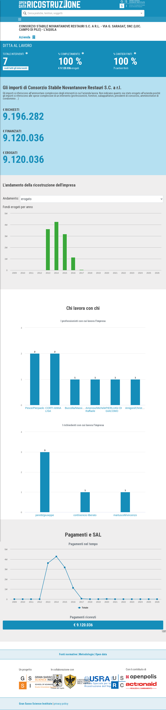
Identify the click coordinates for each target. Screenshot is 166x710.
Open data (101, 654)
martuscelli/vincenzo (125, 515)
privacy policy (61, 703)
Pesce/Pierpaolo (34, 408)
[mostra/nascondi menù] (19, 19)
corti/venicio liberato (84, 515)
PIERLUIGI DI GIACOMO (114, 409)
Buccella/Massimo (75, 408)
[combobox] (80, 13)
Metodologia (86, 654)
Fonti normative (68, 654)
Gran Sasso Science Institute (35, 703)
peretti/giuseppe (45, 515)
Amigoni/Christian (135, 408)
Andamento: (11, 198)
